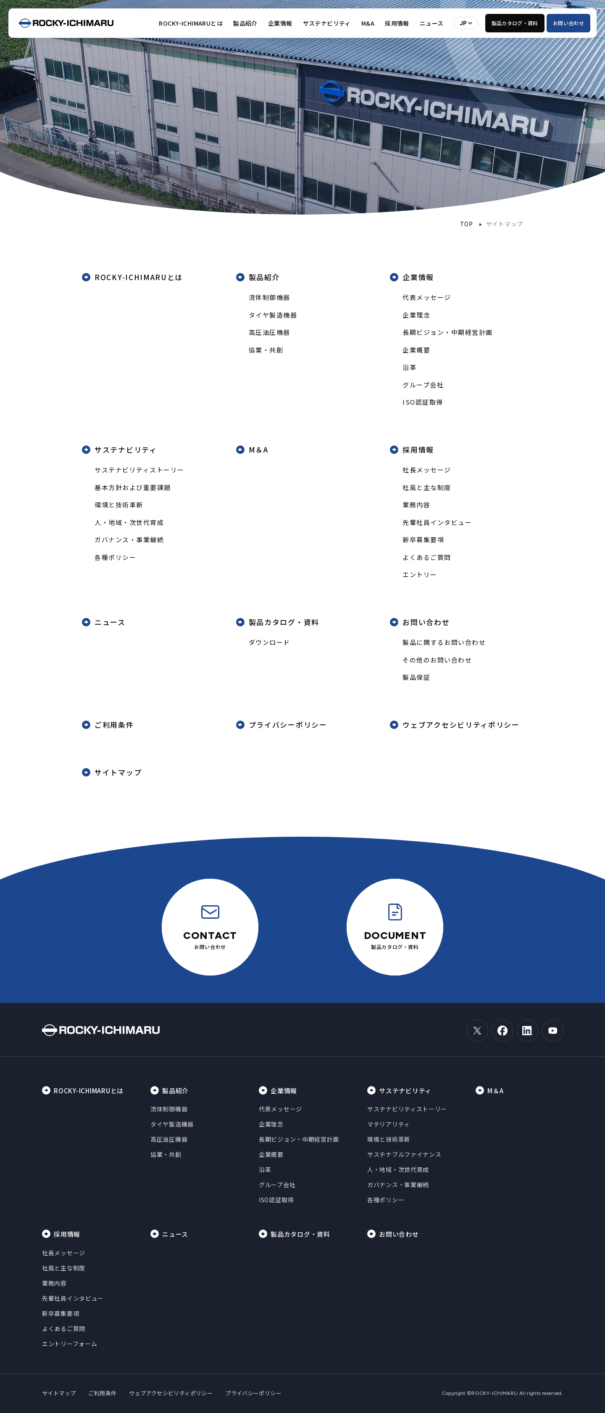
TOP (466, 224)
